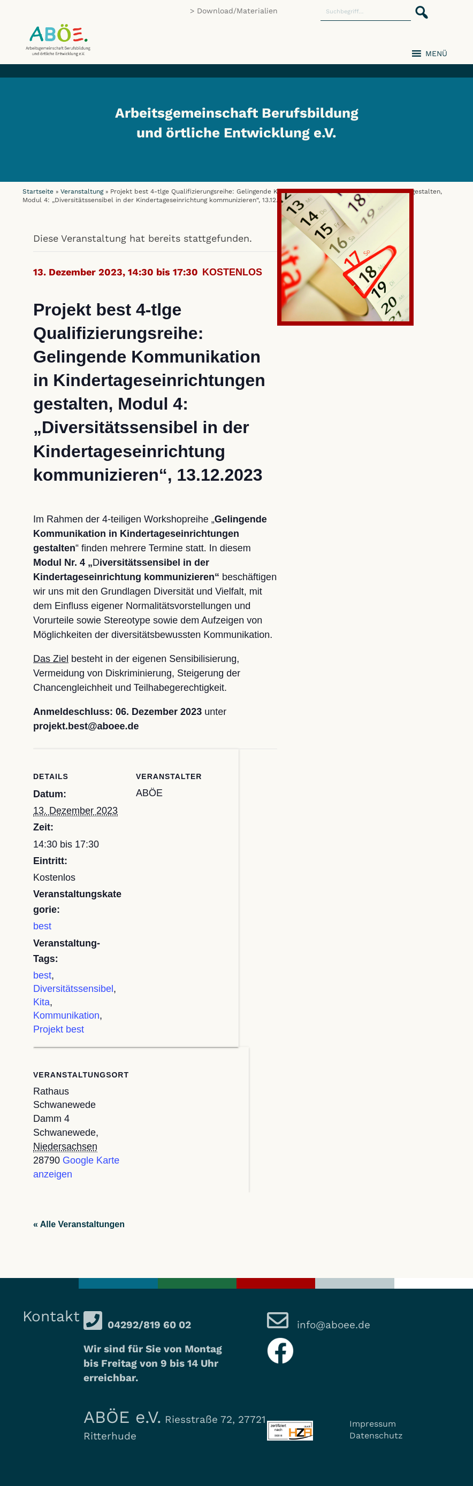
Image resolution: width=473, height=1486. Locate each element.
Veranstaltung (81, 191)
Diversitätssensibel (73, 988)
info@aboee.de (332, 1325)
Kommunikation (66, 1015)
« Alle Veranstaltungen (79, 1224)
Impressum (372, 1424)
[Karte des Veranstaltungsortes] (192, 1120)
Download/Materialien (237, 10)
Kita (41, 1002)
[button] (418, 6)
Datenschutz (376, 1435)
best (42, 926)
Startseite (38, 191)
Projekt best (58, 1029)
